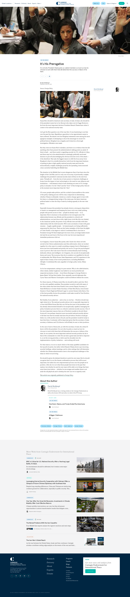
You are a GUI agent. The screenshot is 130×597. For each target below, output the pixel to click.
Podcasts (69, 567)
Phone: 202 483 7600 (15, 570)
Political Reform (46, 426)
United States (78, 426)
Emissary (24, 3)
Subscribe (90, 571)
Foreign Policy (58, 426)
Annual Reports (70, 572)
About (29, 3)
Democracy (96, 3)
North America (68, 426)
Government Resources (72, 580)
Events (68, 561)
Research (17, 3)
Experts (34, 3)
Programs (69, 559)
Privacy (68, 576)
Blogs (68, 564)
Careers (68, 574)
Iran (103, 3)
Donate (121, 3)
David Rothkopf (45, 83)
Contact (68, 570)
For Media (68, 578)
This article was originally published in (56, 375)
